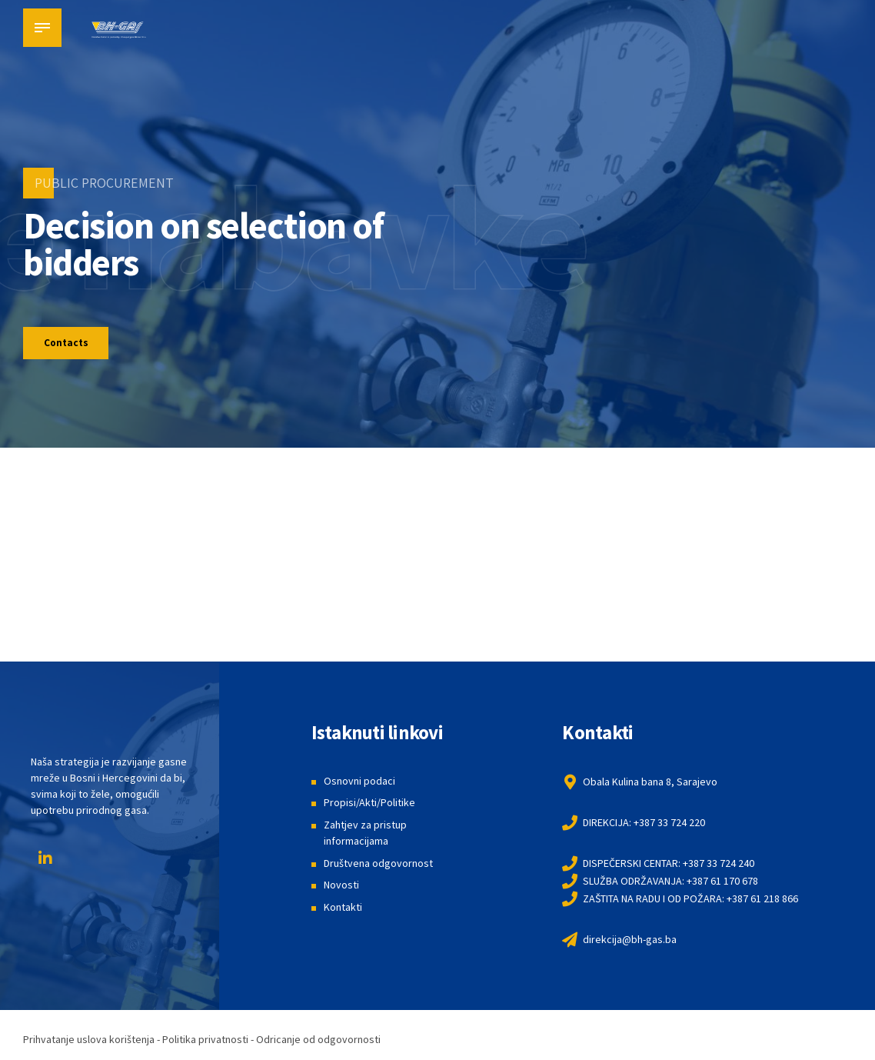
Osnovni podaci (359, 782)
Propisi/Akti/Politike (369, 804)
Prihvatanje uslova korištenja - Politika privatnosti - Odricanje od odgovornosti (202, 1041)
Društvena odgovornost (378, 865)
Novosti (341, 887)
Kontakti (343, 908)
